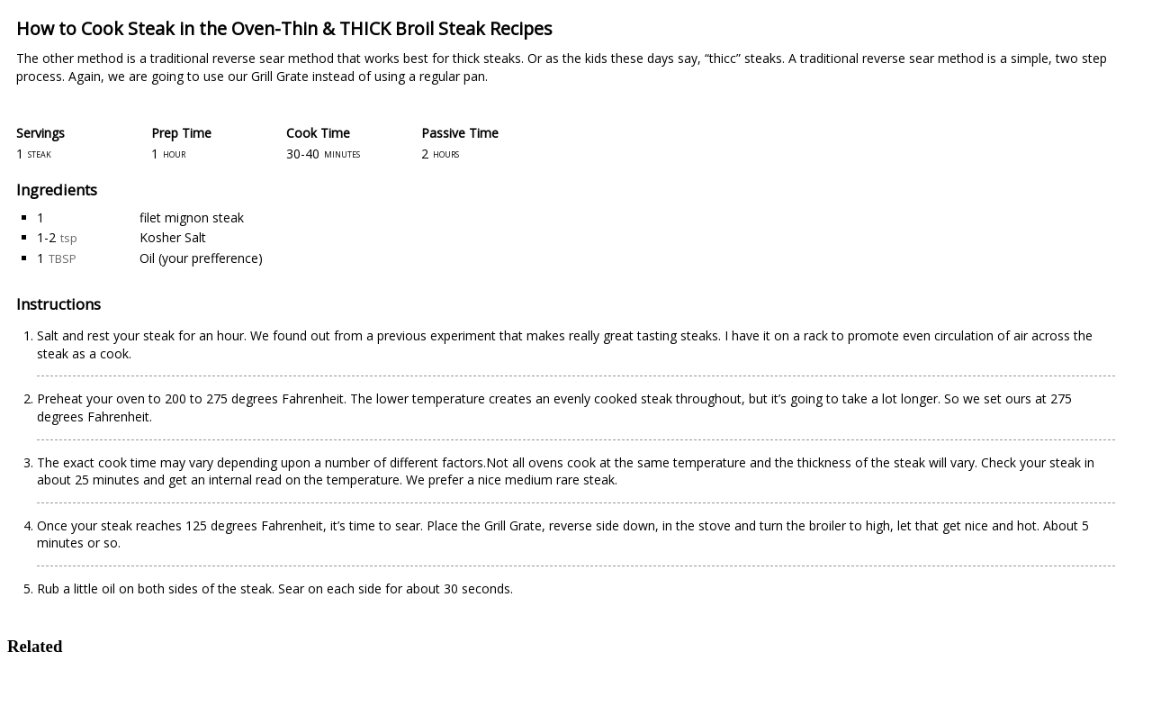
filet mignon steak (192, 217)
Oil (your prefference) (201, 258)
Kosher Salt (173, 237)
